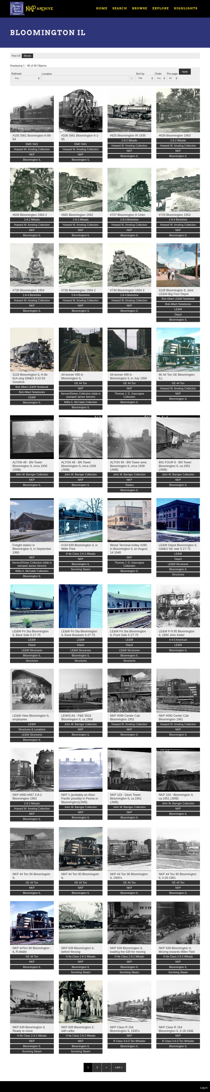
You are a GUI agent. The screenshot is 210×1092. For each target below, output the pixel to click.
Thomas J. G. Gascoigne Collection (129, 395)
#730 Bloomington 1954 (28, 290)
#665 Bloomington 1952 (77, 215)
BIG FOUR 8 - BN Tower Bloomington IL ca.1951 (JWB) (175, 466)
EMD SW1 (32, 144)
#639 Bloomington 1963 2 (30, 215)
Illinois (27, 55)
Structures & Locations (31, 729)
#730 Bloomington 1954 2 (78, 290)
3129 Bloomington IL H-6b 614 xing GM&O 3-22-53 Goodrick (30, 378)
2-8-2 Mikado (129, 140)
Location (47, 73)
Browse (139, 8)
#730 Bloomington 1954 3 (127, 290)
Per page (172, 73)
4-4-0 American (178, 639)
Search (120, 8)
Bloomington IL (32, 159)
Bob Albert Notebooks (178, 304)
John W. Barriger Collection (32, 474)
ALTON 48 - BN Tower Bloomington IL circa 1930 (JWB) (30, 466)
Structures (178, 574)
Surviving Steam (80, 569)
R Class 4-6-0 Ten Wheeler (129, 1041)
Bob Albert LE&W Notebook (178, 298)
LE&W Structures (178, 564)
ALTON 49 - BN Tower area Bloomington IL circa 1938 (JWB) (128, 466)
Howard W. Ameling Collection (32, 149)
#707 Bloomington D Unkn (127, 215)
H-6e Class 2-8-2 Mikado (80, 553)
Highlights (185, 8)
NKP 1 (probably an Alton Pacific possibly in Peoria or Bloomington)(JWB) (79, 798)
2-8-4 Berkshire (129, 219)
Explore (160, 8)
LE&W (178, 309)
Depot (178, 314)
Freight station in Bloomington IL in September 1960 (32, 548)
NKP (32, 154)
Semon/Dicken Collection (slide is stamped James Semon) (80, 395)
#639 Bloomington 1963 (175, 135)
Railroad (16, 73)
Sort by (140, 73)
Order (158, 73)
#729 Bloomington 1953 (175, 215)
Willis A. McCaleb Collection (80, 402)
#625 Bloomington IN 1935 (128, 135)
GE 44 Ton (80, 383)
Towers (129, 485)
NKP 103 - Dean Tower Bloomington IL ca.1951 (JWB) (125, 798)
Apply (185, 71)
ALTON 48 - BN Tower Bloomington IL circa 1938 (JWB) (78, 466)
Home (101, 8)
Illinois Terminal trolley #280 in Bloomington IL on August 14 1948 (128, 548)
